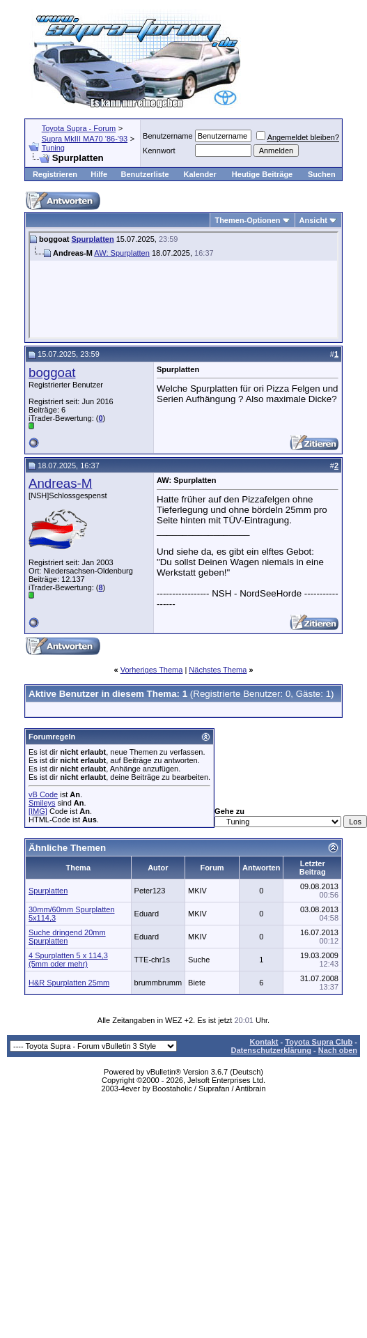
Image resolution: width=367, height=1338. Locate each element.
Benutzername (168, 136)
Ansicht (313, 220)
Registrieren (55, 174)
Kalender (200, 174)
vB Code (43, 794)
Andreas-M (60, 483)
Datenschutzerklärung (271, 1050)
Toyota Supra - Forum (79, 128)
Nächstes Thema (218, 670)
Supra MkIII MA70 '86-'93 (84, 138)
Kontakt (264, 1042)
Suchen (322, 174)
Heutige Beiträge (262, 174)
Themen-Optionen (247, 220)
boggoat (52, 372)
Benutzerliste (145, 174)
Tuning (53, 148)
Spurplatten (93, 239)
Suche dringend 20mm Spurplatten (67, 936)
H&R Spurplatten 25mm (69, 982)
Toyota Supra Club (318, 1042)
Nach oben (337, 1050)
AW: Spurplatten (122, 253)
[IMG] (38, 811)
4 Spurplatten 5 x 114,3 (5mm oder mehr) (68, 959)
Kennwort (159, 150)
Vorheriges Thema (151, 670)
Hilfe (99, 174)
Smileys (42, 803)
